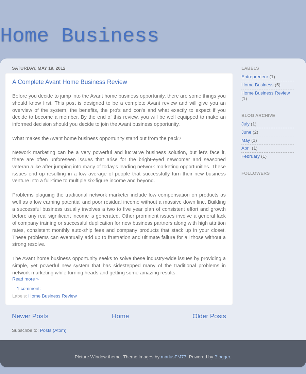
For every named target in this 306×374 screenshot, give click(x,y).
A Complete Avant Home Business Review (69, 82)
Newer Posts (30, 316)
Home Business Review (52, 296)
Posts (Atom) (53, 330)
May (245, 140)
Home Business (79, 36)
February (250, 156)
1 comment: (29, 288)
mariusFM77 (173, 356)
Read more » (25, 279)
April (246, 148)
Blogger (222, 356)
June (246, 132)
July (245, 123)
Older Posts (209, 316)
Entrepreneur (254, 76)
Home (120, 316)
